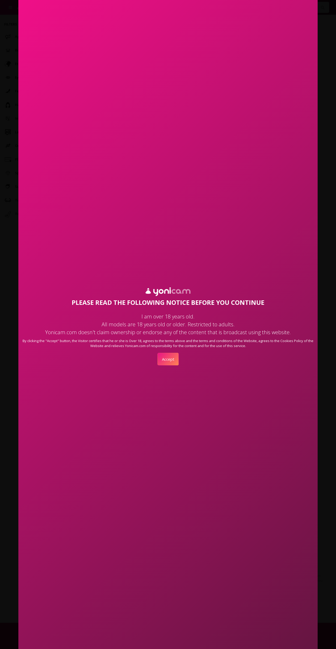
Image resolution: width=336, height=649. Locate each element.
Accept (168, 359)
